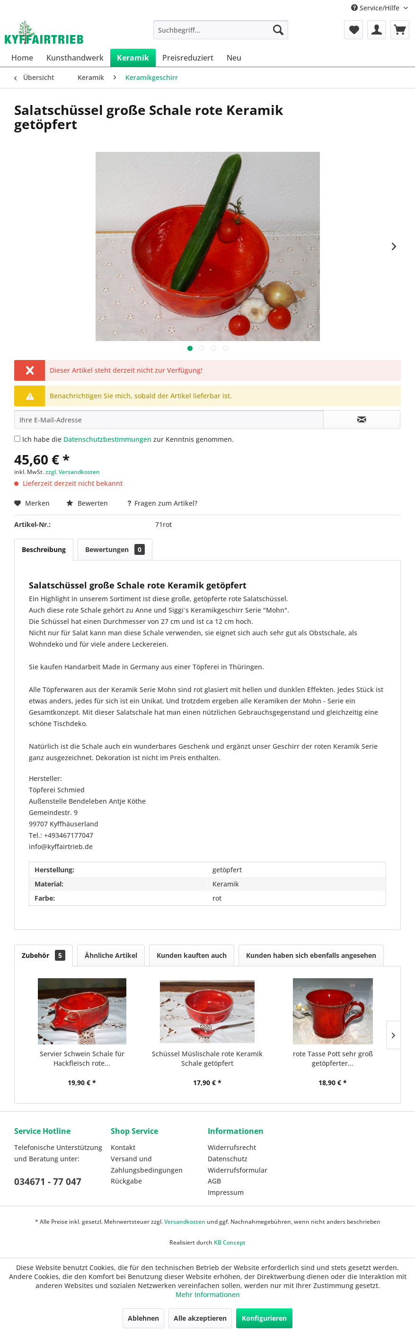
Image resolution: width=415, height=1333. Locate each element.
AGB (214, 1180)
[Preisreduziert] (188, 58)
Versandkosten (184, 1222)
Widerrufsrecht (232, 1147)
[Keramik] (133, 58)
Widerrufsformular (237, 1170)
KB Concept (230, 1242)
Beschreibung (44, 549)
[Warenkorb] (399, 29)
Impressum (226, 1192)
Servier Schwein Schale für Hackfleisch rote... (82, 1058)
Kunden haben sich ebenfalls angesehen (311, 955)
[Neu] (234, 58)
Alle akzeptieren (200, 1318)
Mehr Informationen (208, 1294)
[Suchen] (278, 29)
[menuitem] (220, 29)
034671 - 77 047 (47, 1181)
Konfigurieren (264, 1318)
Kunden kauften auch (192, 955)
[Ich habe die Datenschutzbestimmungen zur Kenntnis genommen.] (17, 439)
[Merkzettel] (353, 29)
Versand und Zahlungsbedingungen (147, 1164)
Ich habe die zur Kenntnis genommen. (128, 439)
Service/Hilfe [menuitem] (376, 7)
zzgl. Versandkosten (72, 472)
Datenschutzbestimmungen (107, 439)
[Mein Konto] (376, 29)
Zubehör (43, 955)
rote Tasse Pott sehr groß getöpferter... (333, 1058)
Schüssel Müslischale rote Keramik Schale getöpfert (207, 1058)
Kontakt (123, 1147)
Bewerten (88, 503)
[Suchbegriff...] (220, 29)
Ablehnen (143, 1318)
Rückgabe (126, 1180)
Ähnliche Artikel (111, 955)
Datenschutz (227, 1158)
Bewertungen (115, 549)
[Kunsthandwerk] (75, 58)
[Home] (22, 58)
